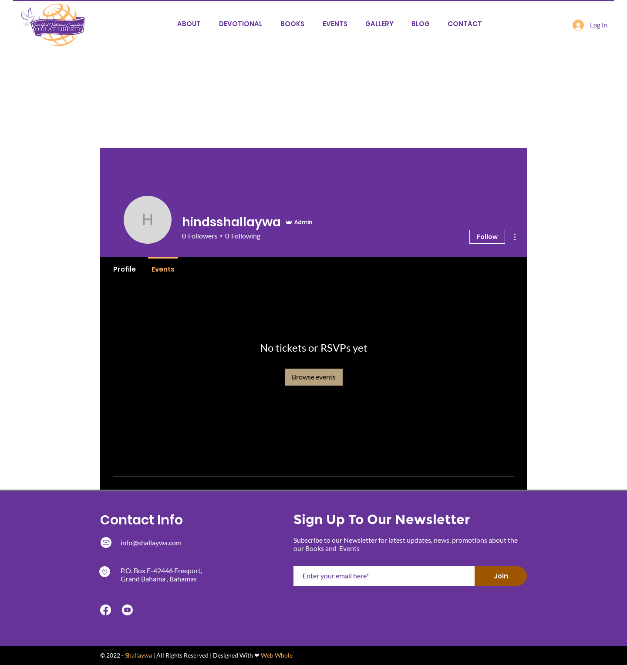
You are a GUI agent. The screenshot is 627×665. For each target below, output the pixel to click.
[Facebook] (105, 610)
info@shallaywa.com (151, 542)
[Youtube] (127, 610)
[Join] (501, 576)
